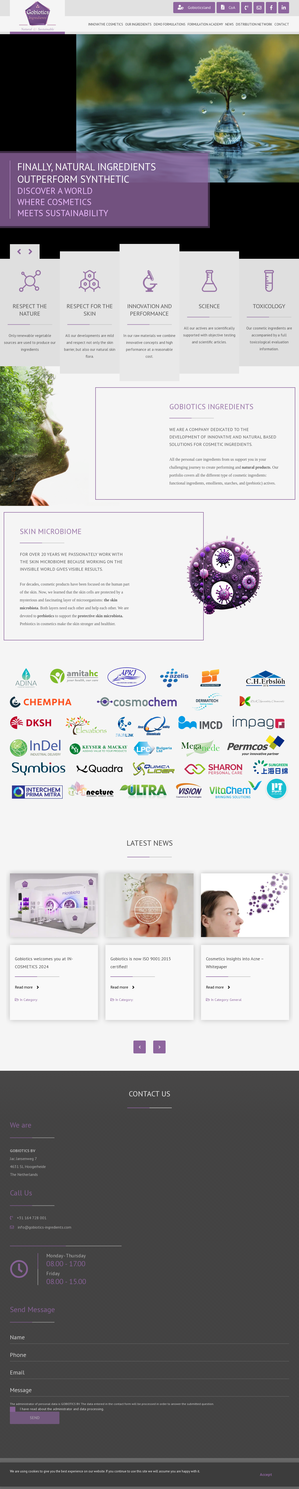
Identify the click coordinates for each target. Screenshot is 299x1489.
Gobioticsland (194, 7)
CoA (228, 7)
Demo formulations (169, 24)
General (236, 999)
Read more (27, 987)
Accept (266, 1474)
